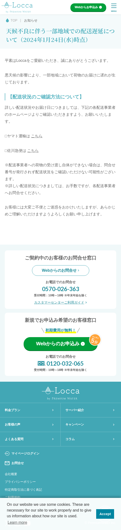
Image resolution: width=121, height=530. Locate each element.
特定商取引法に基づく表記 (23, 489)
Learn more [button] (17, 522)
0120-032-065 (60, 363)
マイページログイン (22, 453)
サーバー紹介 (90, 410)
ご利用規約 (12, 497)
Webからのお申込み (60, 343)
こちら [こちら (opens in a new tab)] (33, 151)
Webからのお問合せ (60, 270)
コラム (90, 439)
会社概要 (11, 474)
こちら (36, 136)
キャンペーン (90, 424)
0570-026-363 (60, 288)
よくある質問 (29, 439)
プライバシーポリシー (20, 482)
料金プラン (29, 410)
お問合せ (14, 463)
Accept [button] (105, 514)
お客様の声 (29, 424)
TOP (14, 20)
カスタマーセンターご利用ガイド (60, 302)
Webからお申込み (88, 7)
